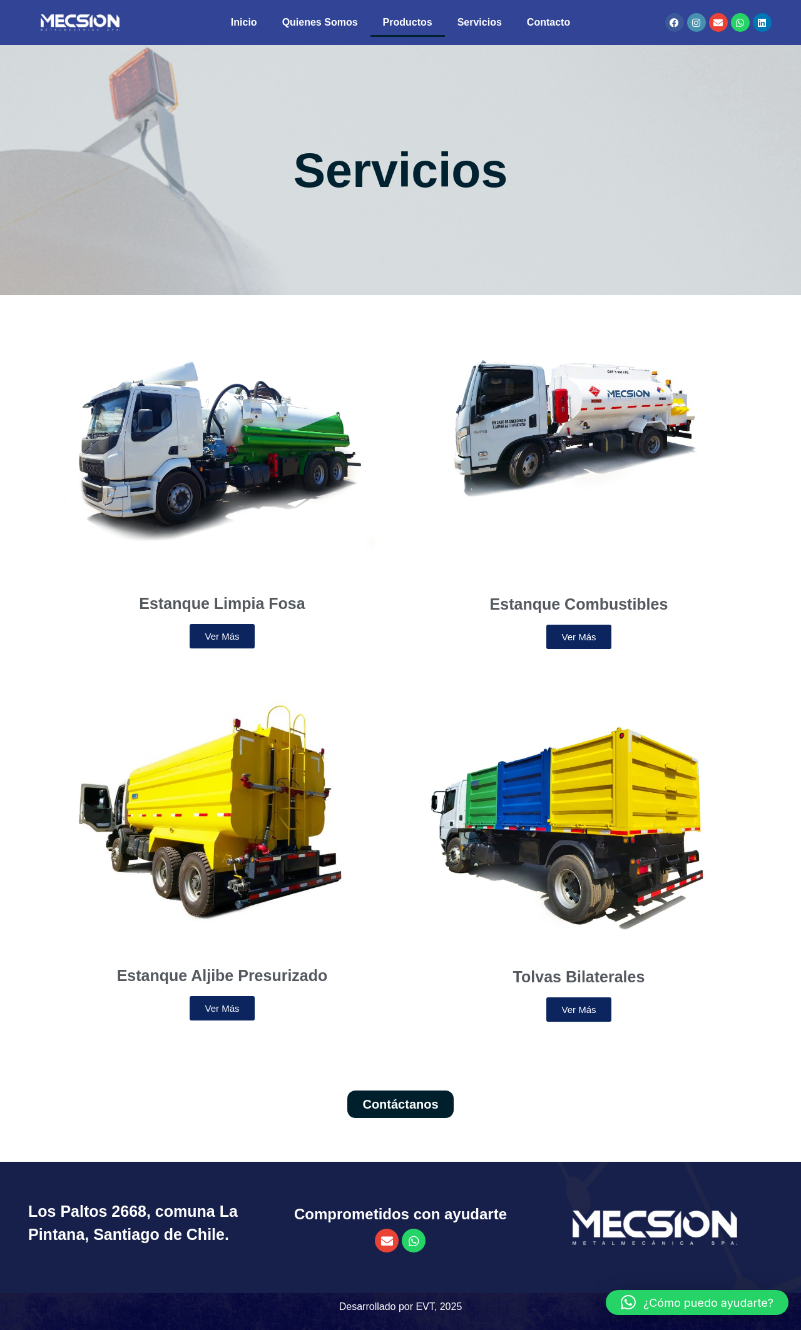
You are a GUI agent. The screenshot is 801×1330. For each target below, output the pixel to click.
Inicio (244, 22)
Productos (407, 22)
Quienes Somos (320, 22)
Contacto (548, 22)
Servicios (479, 22)
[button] (697, 1302)
